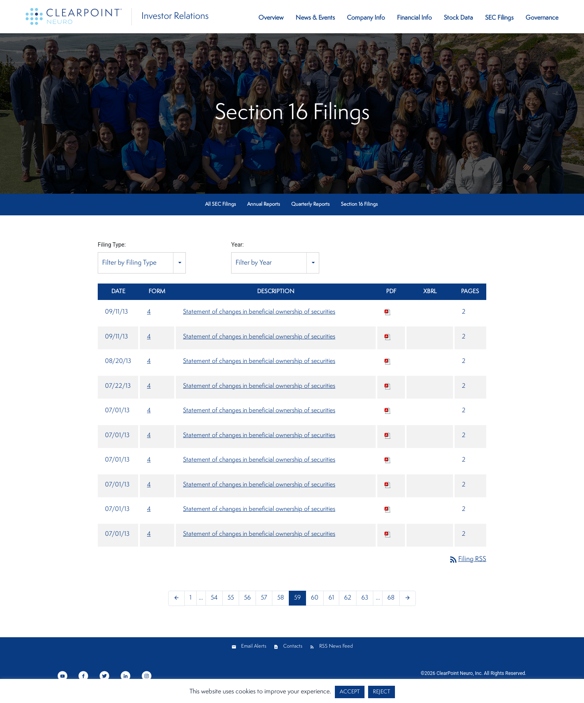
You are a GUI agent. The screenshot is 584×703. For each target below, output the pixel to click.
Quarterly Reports (310, 204)
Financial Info (414, 18)
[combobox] (142, 263)
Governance (542, 18)
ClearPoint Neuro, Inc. (460, 673)
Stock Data (458, 18)
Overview (271, 18)
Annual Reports (263, 204)
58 (280, 598)
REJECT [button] (381, 692)
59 (297, 598)
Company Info (366, 18)
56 (247, 598)
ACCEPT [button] (350, 692)
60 (314, 598)
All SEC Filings (220, 204)
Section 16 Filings (359, 204)
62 (347, 598)
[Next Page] (407, 598)
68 (391, 598)
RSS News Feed (336, 646)
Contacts (292, 646)
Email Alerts (253, 646)
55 (231, 598)
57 (264, 598)
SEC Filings (499, 18)
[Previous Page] (176, 598)
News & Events (315, 18)
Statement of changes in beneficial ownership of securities (259, 312)
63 (364, 598)
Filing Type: (112, 244)
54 (214, 598)
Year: (237, 244)
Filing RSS (467, 559)
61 (331, 598)
